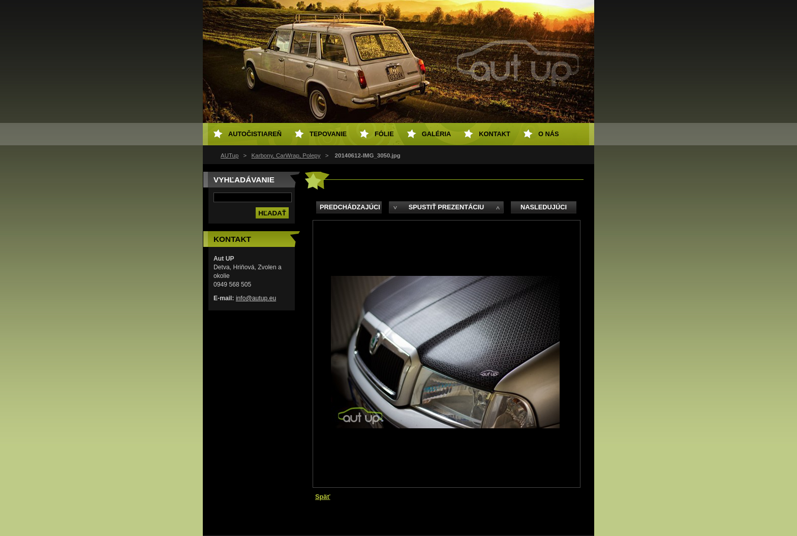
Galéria (436, 134)
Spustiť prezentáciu (446, 207)
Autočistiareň (255, 134)
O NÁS (548, 134)
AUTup (229, 155)
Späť (322, 496)
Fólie (384, 134)
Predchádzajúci (350, 207)
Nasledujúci (543, 207)
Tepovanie (328, 134)
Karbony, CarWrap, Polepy (286, 155)
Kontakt (494, 134)
